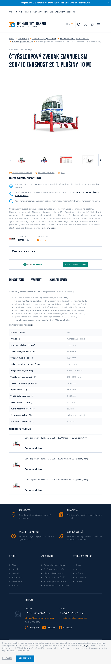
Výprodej (16, 573)
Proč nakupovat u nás (54, 569)
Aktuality (37, 12)
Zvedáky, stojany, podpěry (44, 38)
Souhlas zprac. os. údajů (55, 581)
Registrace (17, 577)
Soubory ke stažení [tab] (58, 279)
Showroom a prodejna (65, 12)
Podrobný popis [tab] (16, 279)
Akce (14, 565)
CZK (68, 24)
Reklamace (17, 581)
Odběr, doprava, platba (54, 565)
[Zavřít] (109, 2)
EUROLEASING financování (56, 585)
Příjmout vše (25, 658)
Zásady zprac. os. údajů (54, 577)
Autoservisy (23, 38)
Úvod (11, 38)
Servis (19, 12)
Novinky (15, 569)
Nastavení (7, 658)
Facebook (67, 627)
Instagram (34, 627)
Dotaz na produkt (46, 172)
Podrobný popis (48, 228)
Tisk (63, 172)
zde (32, 325)
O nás (11, 12)
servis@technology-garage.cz (73, 618)
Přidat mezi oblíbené (22, 172)
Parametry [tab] (36, 279)
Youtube (51, 627)
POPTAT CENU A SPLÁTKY (75, 265)
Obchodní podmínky (53, 573)
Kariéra (78, 581)
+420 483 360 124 (37, 613)
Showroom (80, 577)
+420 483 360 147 (72, 613)
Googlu (85, 645)
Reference (48, 12)
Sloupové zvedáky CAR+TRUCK (74, 38)
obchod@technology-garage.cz (39, 618)
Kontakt (27, 12)
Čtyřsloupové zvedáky (22, 42)
